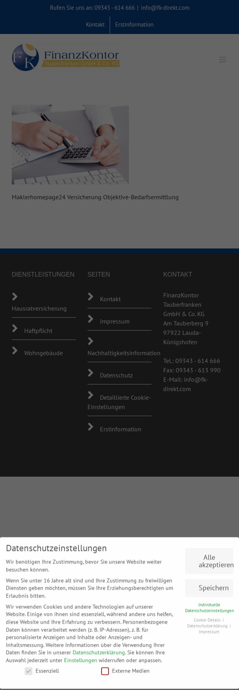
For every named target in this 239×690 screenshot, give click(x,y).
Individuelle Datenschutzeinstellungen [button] (209, 604)
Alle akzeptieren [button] (216, 557)
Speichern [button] (214, 584)
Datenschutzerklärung (99, 649)
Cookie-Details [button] (208, 617)
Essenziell (42, 667)
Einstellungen (80, 657)
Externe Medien (125, 667)
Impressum (209, 628)
